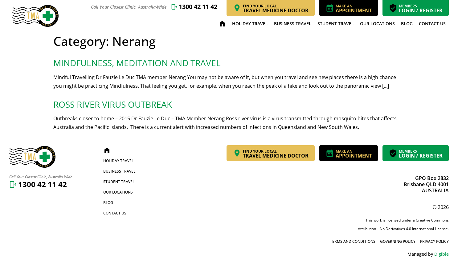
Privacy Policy (434, 241)
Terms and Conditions (352, 241)
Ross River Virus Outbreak (112, 104)
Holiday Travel (250, 23)
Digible (441, 254)
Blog (407, 23)
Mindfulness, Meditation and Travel (137, 63)
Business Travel (292, 23)
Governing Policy (397, 241)
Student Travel (335, 23)
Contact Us (432, 23)
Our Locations (377, 23)
